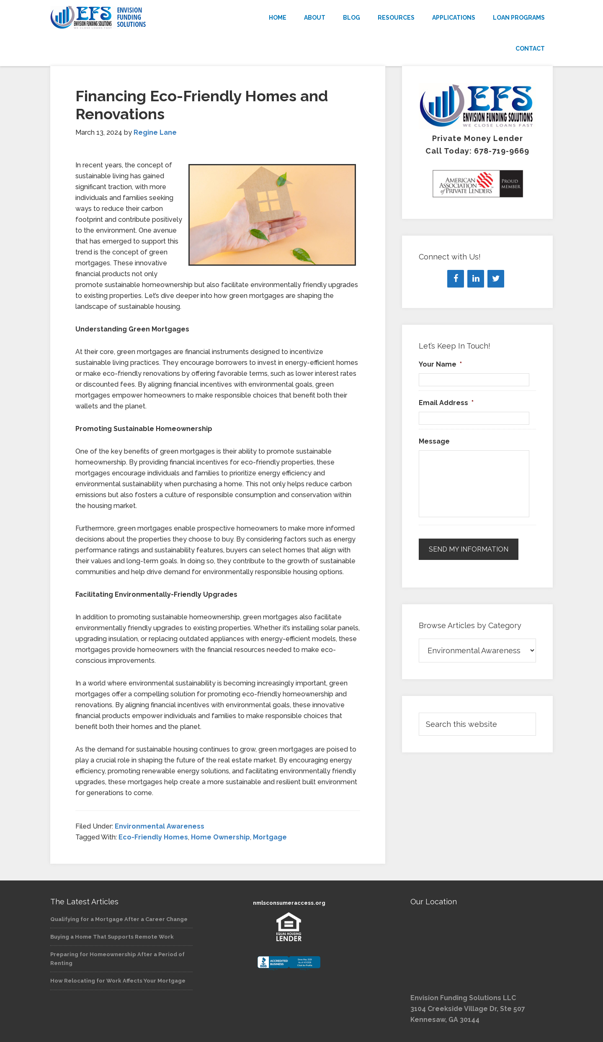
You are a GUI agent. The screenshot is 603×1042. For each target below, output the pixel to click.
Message (434, 441)
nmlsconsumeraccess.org (289, 903)
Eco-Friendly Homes (153, 837)
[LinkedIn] (475, 278)
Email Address (446, 403)
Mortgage (270, 837)
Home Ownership (220, 837)
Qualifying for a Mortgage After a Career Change (119, 919)
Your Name (440, 364)
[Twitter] (495, 278)
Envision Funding (125, 17)
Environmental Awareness (159, 826)
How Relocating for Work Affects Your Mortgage (118, 981)
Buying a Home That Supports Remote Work (112, 937)
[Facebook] (455, 278)
